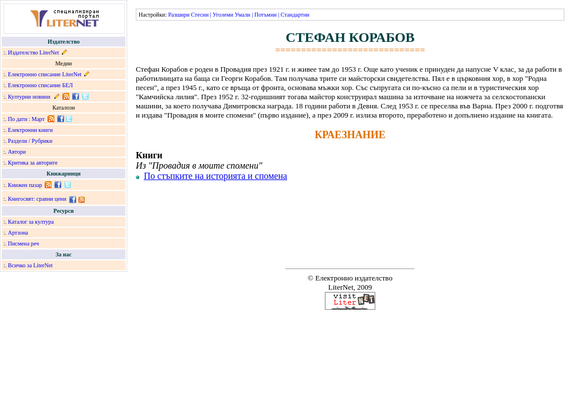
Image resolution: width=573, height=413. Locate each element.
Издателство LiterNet (33, 52)
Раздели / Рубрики (30, 141)
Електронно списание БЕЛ (40, 85)
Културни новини (29, 96)
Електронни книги (30, 130)
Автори (17, 152)
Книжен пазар (25, 185)
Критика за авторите (33, 162)
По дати (18, 119)
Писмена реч (23, 243)
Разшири (178, 14)
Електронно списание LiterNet (45, 74)
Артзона (18, 232)
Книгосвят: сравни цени (37, 199)
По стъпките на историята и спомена (215, 176)
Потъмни (265, 14)
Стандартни (295, 14)
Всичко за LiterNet (30, 265)
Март (38, 119)
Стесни (200, 14)
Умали (242, 14)
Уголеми (223, 14)
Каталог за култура (31, 222)
